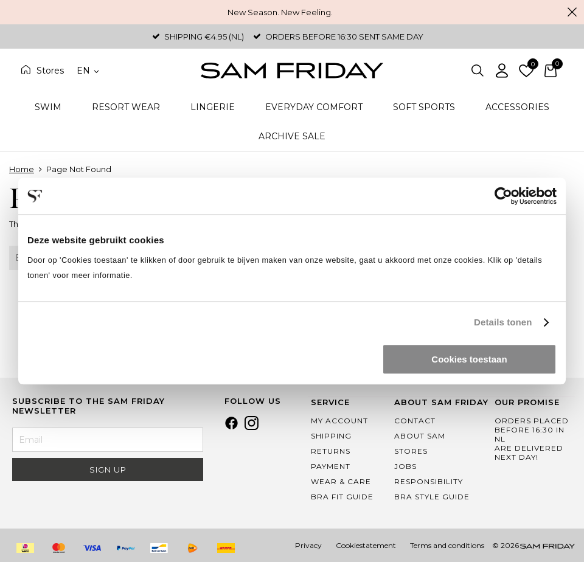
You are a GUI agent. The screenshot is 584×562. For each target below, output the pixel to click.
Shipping (331, 435)
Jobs (405, 466)
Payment (330, 466)
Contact (415, 420)
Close (572, 12)
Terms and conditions (447, 545)
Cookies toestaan (469, 359)
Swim (48, 107)
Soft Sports (424, 107)
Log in (502, 70)
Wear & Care (341, 481)
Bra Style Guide (432, 496)
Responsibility (428, 481)
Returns (330, 451)
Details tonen (503, 322)
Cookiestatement (366, 545)
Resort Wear (126, 107)
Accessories (517, 107)
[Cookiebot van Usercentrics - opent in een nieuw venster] (503, 196)
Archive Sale (292, 136)
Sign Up (108, 469)
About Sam (419, 435)
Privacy (308, 545)
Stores (50, 70)
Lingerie (212, 107)
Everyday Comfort (314, 107)
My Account (339, 420)
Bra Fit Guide (342, 496)
